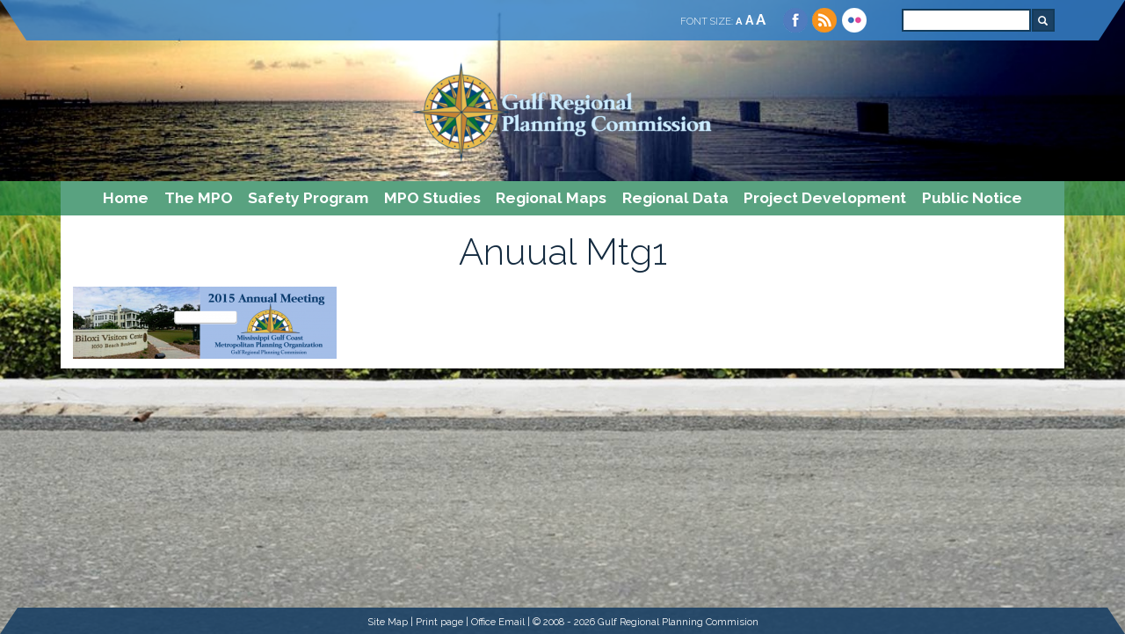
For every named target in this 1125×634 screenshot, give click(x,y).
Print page (439, 622)
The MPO (198, 198)
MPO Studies (432, 198)
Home (126, 198)
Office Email (498, 622)
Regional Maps (551, 198)
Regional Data (675, 198)
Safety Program (308, 198)
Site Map (387, 622)
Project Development (825, 198)
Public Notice (972, 198)
